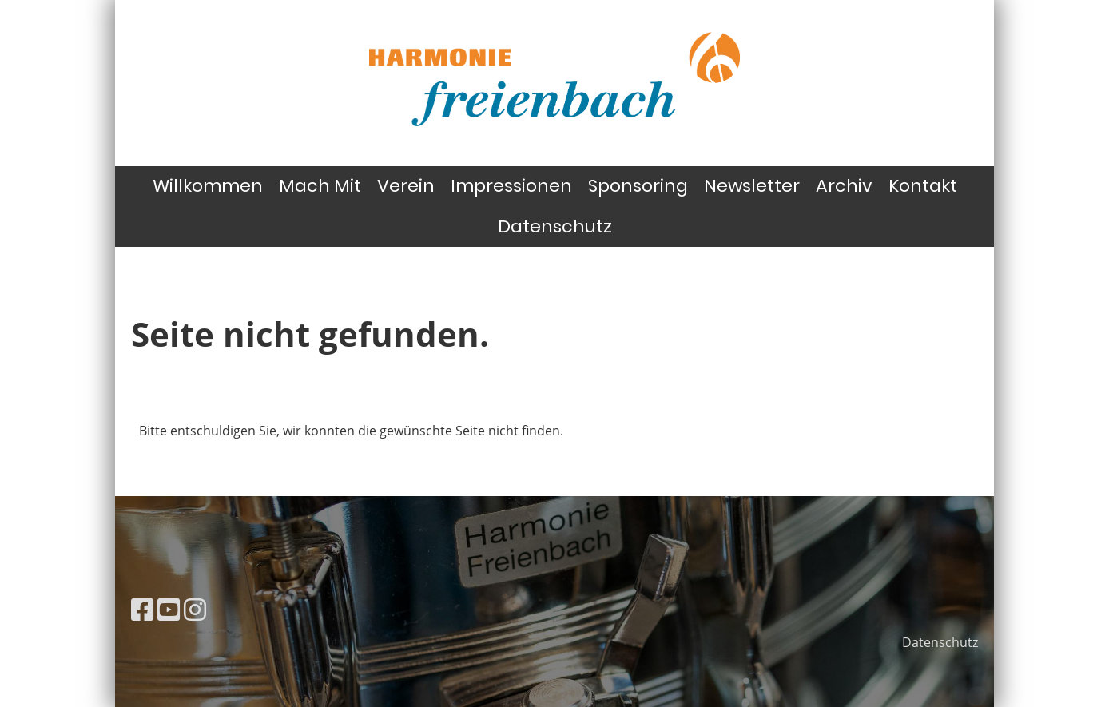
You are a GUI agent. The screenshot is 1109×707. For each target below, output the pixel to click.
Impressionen (511, 185)
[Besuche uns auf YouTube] (168, 609)
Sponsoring (638, 185)
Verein (406, 185)
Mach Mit (320, 185)
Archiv (844, 185)
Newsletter (752, 185)
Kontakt (922, 185)
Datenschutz (555, 226)
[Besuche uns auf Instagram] (195, 609)
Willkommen (208, 185)
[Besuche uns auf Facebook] (142, 609)
